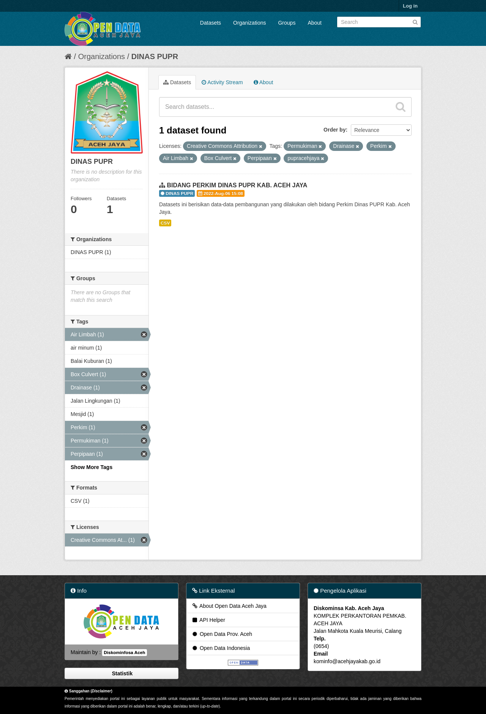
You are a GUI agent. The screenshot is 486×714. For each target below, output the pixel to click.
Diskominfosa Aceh (124, 652)
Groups (286, 23)
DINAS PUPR (154, 56)
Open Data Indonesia (220, 648)
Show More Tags (91, 467)
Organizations (249, 23)
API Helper (208, 620)
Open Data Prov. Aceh (221, 634)
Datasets (210, 23)
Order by (334, 130)
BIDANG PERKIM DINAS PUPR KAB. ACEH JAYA (237, 185)
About (315, 23)
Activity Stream (222, 82)
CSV (165, 223)
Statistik (121, 673)
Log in (410, 6)
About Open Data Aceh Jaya (229, 606)
